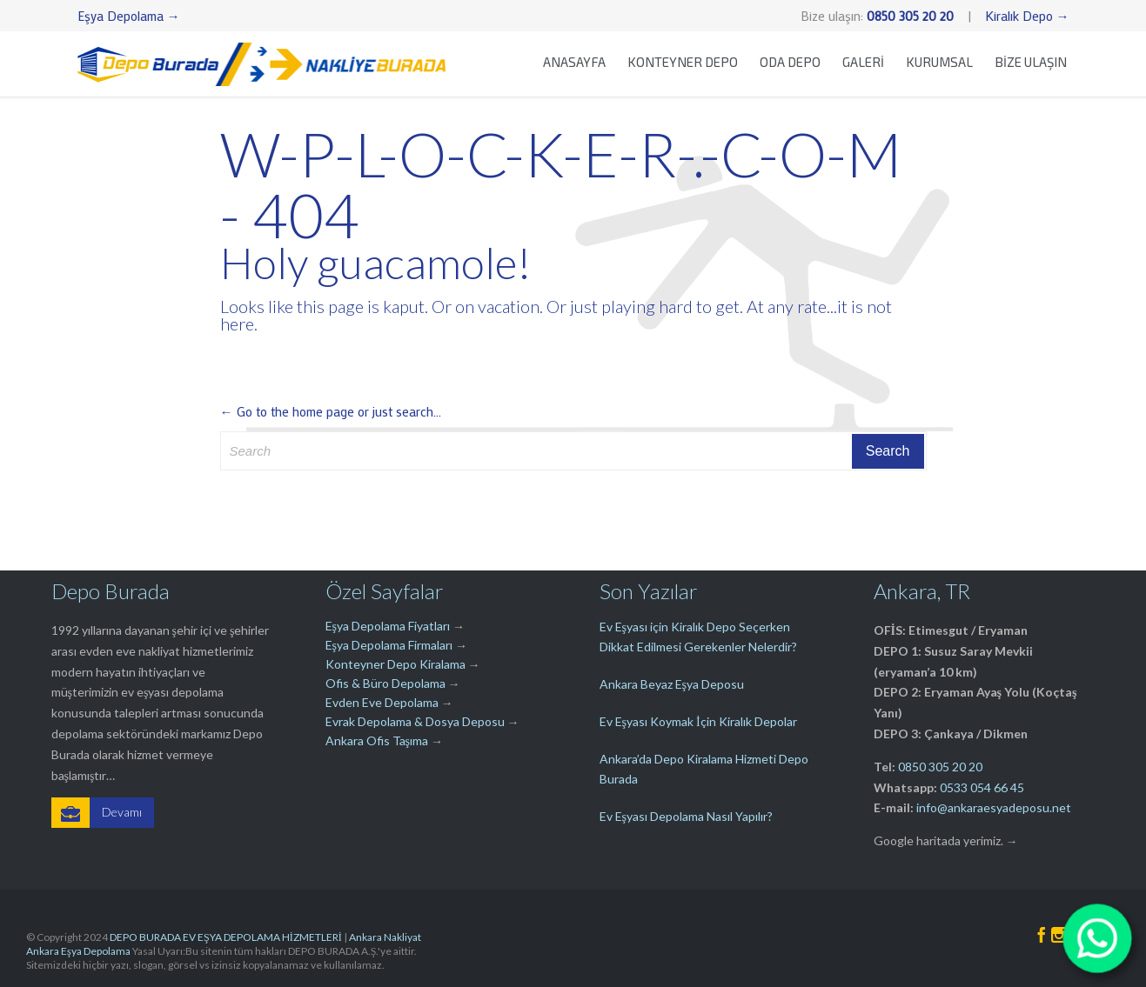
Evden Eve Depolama (382, 702)
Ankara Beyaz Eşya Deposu (672, 684)
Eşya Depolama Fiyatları (387, 625)
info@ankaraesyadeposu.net (993, 807)
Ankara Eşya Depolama (78, 950)
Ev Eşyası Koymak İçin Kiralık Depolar (698, 721)
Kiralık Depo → (1027, 15)
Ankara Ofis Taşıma (376, 740)
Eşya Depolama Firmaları (388, 644)
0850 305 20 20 (940, 766)
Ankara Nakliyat (385, 937)
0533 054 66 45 (982, 787)
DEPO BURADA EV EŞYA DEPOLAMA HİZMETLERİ (226, 937)
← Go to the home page (287, 411)
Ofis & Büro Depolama (385, 683)
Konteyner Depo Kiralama (395, 664)
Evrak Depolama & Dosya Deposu (416, 721)
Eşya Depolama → (128, 15)
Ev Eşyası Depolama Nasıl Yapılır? (686, 816)
